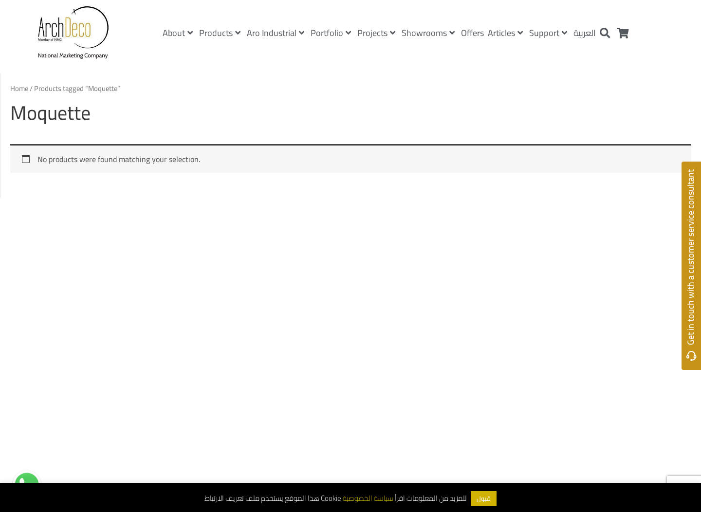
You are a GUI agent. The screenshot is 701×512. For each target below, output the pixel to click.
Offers (472, 33)
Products (219, 33)
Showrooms (428, 33)
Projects (376, 33)
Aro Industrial (275, 33)
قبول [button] (484, 498)
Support (548, 33)
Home (19, 88)
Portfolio (331, 33)
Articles (505, 33)
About (178, 33)
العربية (584, 33)
